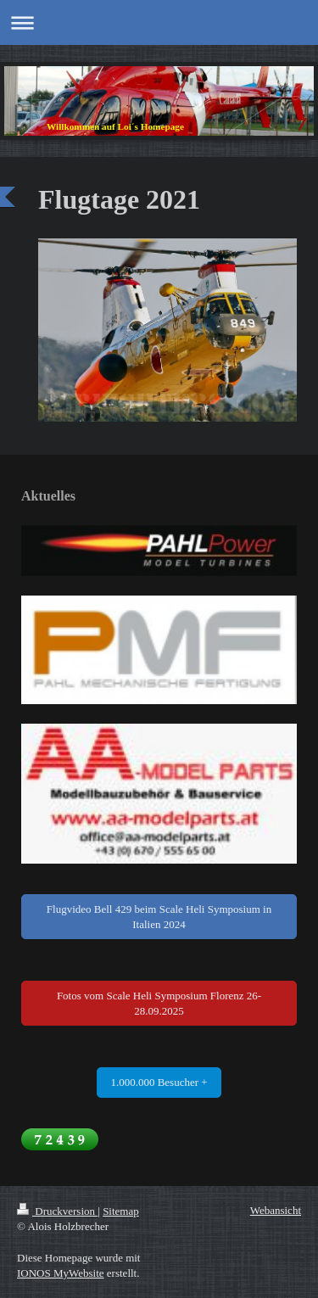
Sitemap (121, 1211)
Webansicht (275, 1210)
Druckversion (57, 1211)
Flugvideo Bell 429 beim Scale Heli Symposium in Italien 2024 (159, 917)
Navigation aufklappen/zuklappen (159, 22)
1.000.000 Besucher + (158, 1082)
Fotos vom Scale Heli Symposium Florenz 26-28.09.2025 (159, 1003)
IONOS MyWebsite (60, 1273)
